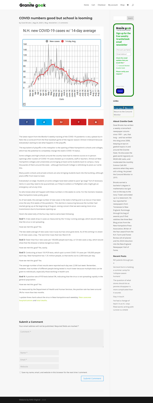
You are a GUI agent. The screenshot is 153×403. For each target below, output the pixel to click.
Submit (120, 91)
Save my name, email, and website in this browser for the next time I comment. (54, 372)
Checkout (101, 5)
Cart (93, 5)
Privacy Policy (120, 86)
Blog (46, 23)
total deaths (42, 300)
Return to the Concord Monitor (123, 111)
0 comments (63, 23)
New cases (83, 297)
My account (113, 5)
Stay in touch (118, 296)
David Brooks (26, 23)
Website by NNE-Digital (29, 400)
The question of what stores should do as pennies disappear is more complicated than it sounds (123, 286)
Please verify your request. (122, 73)
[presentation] (132, 80)
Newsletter (53, 23)
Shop (122, 5)
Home (86, 5)
